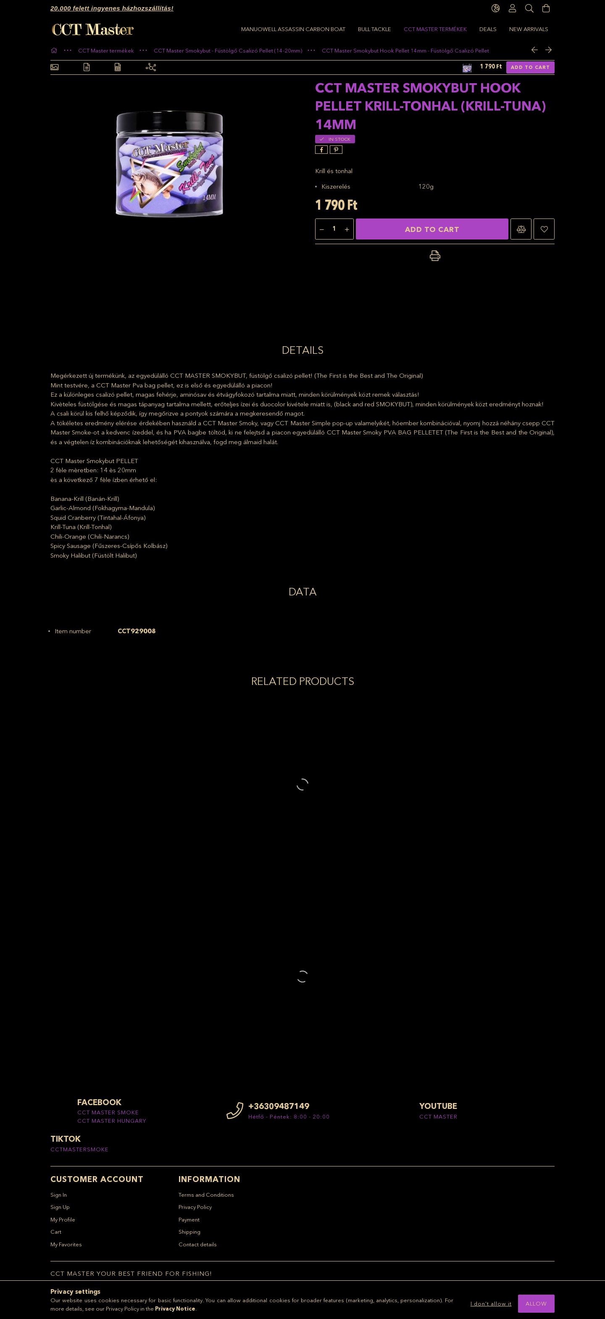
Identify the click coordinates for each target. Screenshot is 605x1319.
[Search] (529, 8)
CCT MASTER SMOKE (108, 1116)
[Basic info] (54, 72)
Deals (301, 29)
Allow (536, 1303)
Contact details (198, 1248)
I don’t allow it (491, 1303)
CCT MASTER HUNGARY (111, 1124)
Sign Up (60, 1211)
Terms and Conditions (206, 1198)
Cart (55, 1235)
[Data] (118, 72)
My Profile (62, 1223)
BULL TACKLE (414, 29)
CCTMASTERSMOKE (79, 1153)
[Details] (86, 72)
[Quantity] (334, 233)
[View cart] (546, 8)
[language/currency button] (495, 8)
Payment (189, 1223)
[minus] (322, 233)
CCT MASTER (438, 1120)
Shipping (189, 1235)
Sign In (58, 1198)
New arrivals (260, 29)
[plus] (347, 233)
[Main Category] (55, 54)
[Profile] (512, 8)
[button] (520, 233)
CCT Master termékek (354, 29)
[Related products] (151, 72)
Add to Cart (530, 71)
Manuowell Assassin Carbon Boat (496, 29)
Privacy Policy (195, 1211)
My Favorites (66, 1248)
